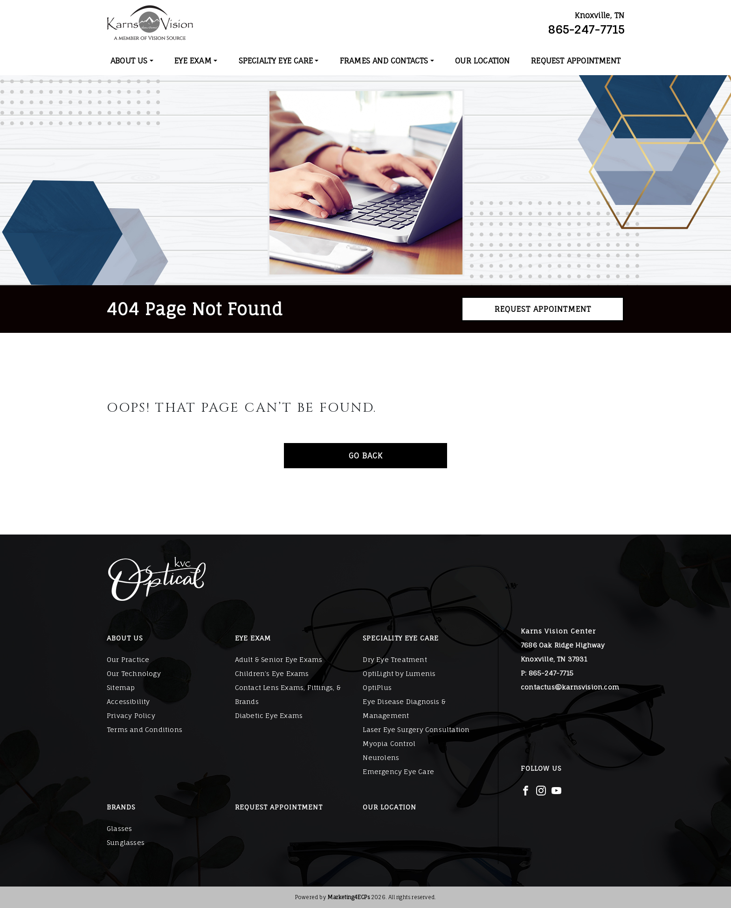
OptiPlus (377, 687)
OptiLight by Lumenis (399, 673)
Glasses (119, 828)
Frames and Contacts (384, 60)
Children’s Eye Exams (272, 673)
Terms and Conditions (144, 729)
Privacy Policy (131, 715)
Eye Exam (193, 60)
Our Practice (128, 659)
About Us (129, 60)
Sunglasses (126, 842)
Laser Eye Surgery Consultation (416, 729)
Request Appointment (576, 60)
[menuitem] (132, 60)
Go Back (366, 455)
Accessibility (128, 701)
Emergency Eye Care (398, 771)
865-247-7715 (586, 29)
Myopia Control (389, 743)
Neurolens (381, 757)
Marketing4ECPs (348, 897)
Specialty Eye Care (276, 60)
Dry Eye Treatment (395, 659)
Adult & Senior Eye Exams (279, 659)
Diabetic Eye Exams (269, 715)
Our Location (482, 60)
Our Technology (134, 673)
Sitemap (121, 687)
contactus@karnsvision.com (570, 687)
